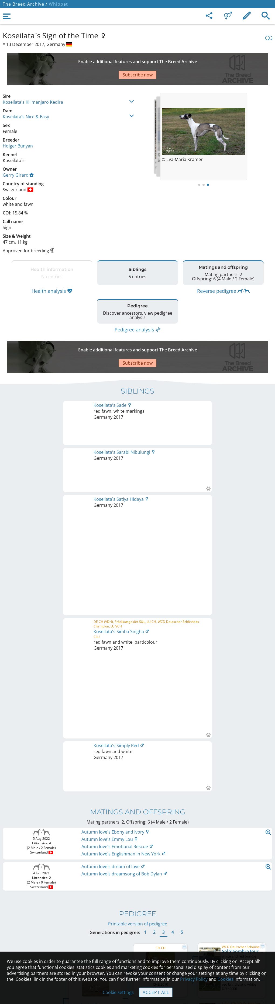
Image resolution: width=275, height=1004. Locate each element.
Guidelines (137, 938)
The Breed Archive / (25, 4)
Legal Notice (138, 904)
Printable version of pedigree (137, 584)
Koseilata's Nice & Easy (26, 98)
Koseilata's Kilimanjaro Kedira (33, 83)
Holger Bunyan (18, 127)
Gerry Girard (18, 156)
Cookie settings (118, 992)
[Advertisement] (133, 59)
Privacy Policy (194, 979)
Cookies (137, 949)
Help (137, 927)
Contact (137, 915)
